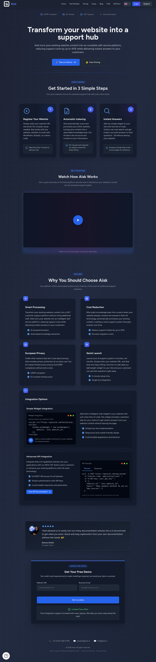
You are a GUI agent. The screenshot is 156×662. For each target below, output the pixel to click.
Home (63, 4)
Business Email (84, 583)
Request (87, 468)
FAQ (108, 4)
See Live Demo (66, 62)
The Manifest (74, 4)
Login (136, 4)
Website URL (42, 583)
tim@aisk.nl (100, 640)
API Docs (117, 4)
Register (147, 4)
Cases (94, 4)
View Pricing (93, 62)
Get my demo (78, 600)
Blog (101, 4)
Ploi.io (51, 545)
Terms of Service (88, 651)
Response (98, 468)
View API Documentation (39, 492)
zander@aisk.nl (81, 640)
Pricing (85, 4)
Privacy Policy (101, 651)
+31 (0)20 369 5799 (59, 640)
